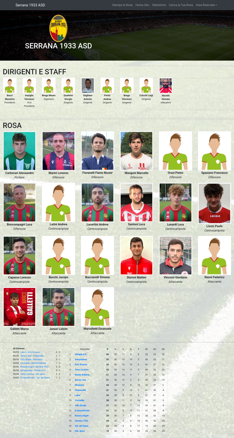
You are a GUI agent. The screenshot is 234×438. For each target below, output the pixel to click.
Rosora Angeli (27, 367)
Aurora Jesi (25, 356)
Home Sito (142, 5)
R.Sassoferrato (27, 377)
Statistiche (159, 5)
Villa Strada (25, 359)
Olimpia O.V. (40, 370)
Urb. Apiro (40, 374)
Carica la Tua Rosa (181, 5)
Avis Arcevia (33, 352)
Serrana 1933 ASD (30, 5)
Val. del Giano (43, 377)
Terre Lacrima (27, 374)
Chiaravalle (38, 356)
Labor (23, 352)
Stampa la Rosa (122, 5)
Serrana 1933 (42, 367)
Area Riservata (205, 5)
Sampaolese (26, 370)
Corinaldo (25, 363)
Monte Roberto (38, 363)
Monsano (37, 359)
